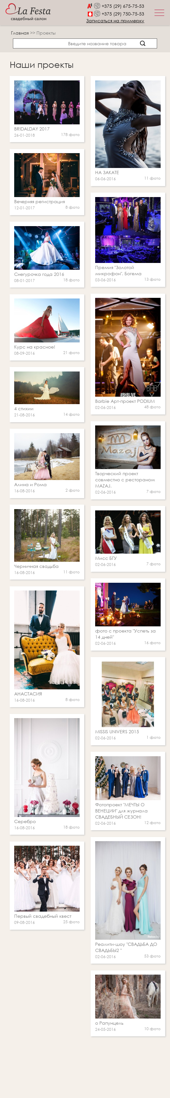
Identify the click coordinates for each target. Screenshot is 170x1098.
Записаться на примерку (115, 20)
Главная (20, 33)
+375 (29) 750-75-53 (123, 14)
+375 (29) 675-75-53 (123, 6)
